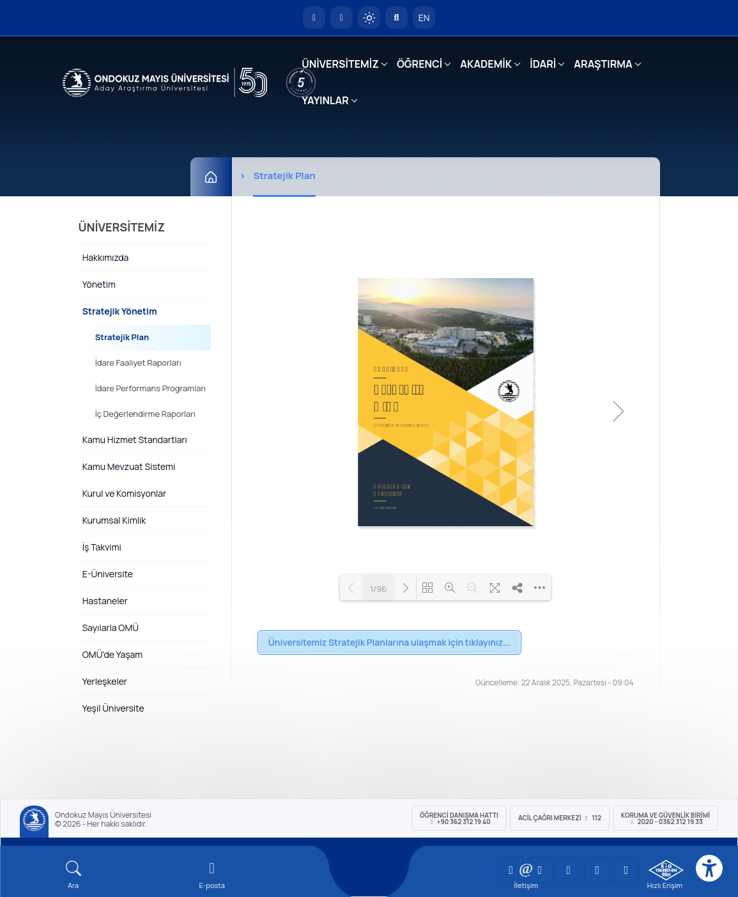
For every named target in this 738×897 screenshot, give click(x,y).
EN (424, 18)
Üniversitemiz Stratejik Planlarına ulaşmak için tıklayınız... (389, 642)
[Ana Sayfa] (211, 176)
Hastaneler (105, 601)
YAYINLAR (325, 100)
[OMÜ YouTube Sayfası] (511, 870)
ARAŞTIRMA (603, 64)
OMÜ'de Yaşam (112, 654)
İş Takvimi (101, 547)
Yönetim (99, 284)
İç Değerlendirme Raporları (145, 413)
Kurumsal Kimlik (114, 520)
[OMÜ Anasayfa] (314, 17)
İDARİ (543, 64)
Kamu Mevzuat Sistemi (128, 466)
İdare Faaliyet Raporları (138, 362)
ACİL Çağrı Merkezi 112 (559, 817)
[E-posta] (341, 17)
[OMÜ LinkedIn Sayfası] (540, 870)
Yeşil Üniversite (113, 708)
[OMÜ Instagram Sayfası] (568, 870)
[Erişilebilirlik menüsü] (709, 868)
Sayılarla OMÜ (110, 627)
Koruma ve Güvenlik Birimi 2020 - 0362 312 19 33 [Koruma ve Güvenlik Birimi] (665, 818)
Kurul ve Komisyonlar (124, 493)
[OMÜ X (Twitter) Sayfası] (597, 870)
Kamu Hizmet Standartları (134, 439)
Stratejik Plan (122, 337)
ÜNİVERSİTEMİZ (340, 64)
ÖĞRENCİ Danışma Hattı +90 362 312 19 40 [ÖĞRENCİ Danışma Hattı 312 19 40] (459, 818)
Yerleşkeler (104, 681)
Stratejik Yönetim (119, 311)
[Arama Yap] (396, 17)
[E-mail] (211, 875)
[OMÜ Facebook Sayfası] (626, 870)
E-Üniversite (107, 574)
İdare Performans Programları (150, 388)
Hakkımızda (105, 257)
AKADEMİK (486, 64)
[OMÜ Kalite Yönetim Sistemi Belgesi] (666, 870)
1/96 (378, 589)
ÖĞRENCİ (419, 64)
